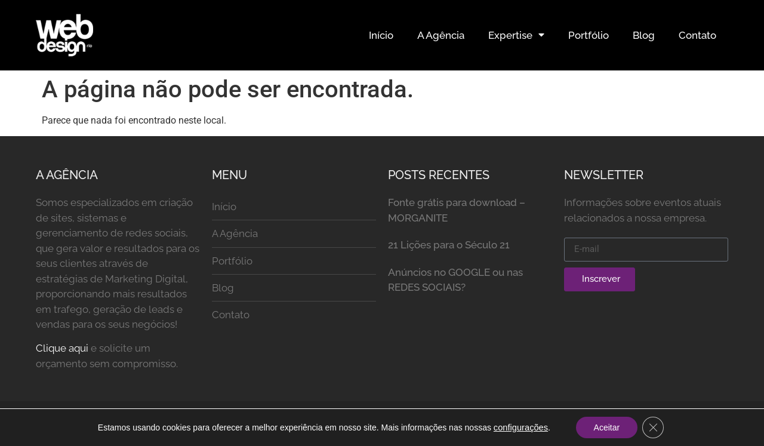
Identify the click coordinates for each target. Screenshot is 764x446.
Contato (697, 35)
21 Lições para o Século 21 (449, 245)
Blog (644, 35)
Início (381, 35)
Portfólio (588, 35)
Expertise (516, 35)
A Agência (440, 35)
